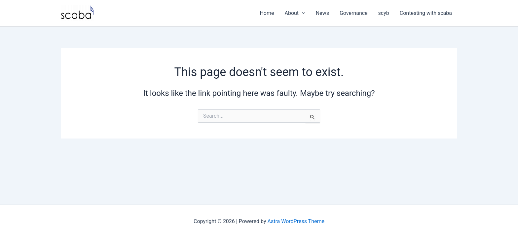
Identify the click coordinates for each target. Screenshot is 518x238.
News (322, 13)
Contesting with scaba (426, 13)
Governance (354, 13)
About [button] (295, 13)
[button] (302, 13)
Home (267, 13)
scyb (383, 13)
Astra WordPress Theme (296, 221)
